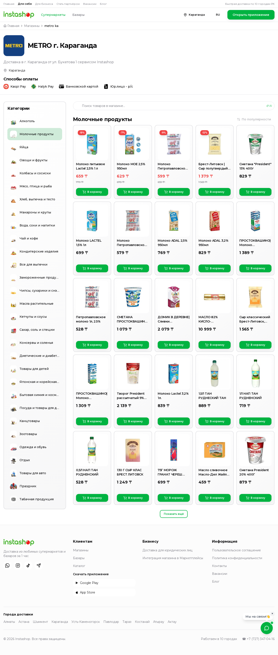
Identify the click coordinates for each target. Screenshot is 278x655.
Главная (8, 3)
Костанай (142, 622)
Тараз (126, 622)
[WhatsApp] (7, 565)
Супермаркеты (53, 15)
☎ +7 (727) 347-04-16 (258, 639)
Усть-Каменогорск (85, 622)
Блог (103, 3)
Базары (78, 15)
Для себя (25, 3)
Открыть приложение (251, 15)
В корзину (92, 192)
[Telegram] (39, 565)
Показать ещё (174, 513)
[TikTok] (28, 565)
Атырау (158, 622)
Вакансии (89, 3)
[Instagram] (18, 565)
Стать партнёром (68, 3)
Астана (23, 622)
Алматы (9, 622)
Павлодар (111, 622)
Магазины (32, 26)
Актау (172, 622)
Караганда (59, 622)
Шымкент (40, 622)
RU (218, 14)
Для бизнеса (44, 3)
